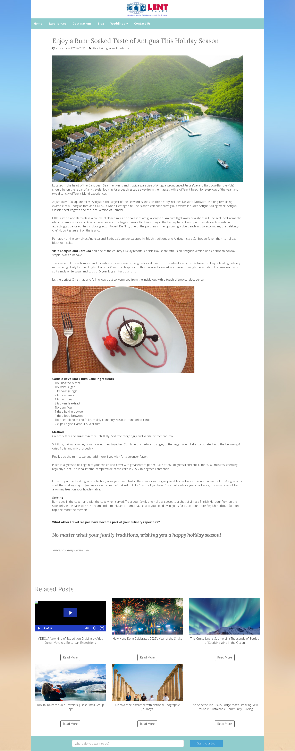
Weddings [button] (119, 23)
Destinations (82, 23)
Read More (70, 657)
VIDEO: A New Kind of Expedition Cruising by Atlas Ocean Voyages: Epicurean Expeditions (70, 621)
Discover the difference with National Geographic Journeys (147, 687)
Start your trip (206, 743)
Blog (101, 23)
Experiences (57, 23)
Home (38, 23)
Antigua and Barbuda (115, 48)
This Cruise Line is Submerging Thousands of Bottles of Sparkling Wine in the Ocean (224, 621)
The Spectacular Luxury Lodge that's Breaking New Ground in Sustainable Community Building (224, 687)
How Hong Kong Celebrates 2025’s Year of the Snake (147, 619)
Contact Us (142, 23)
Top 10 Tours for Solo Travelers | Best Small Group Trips (70, 687)
